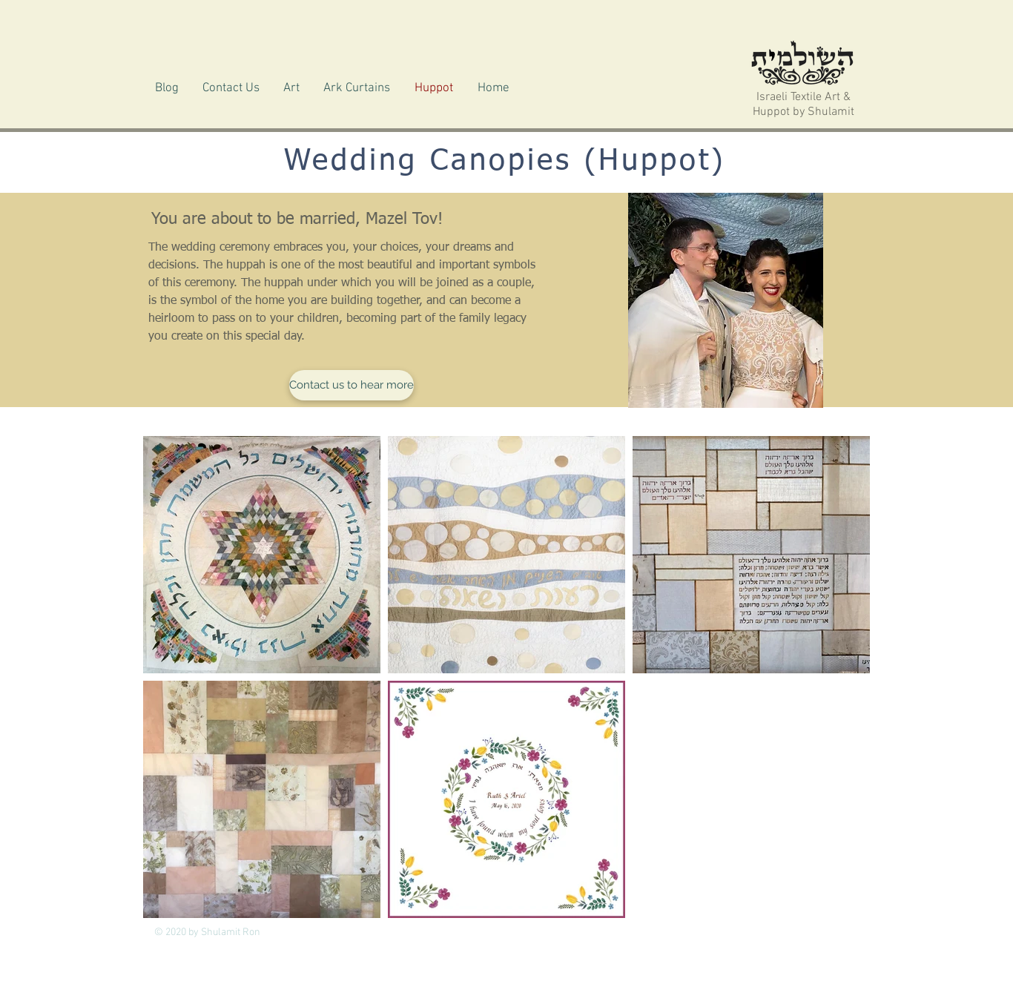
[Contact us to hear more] (351, 385)
